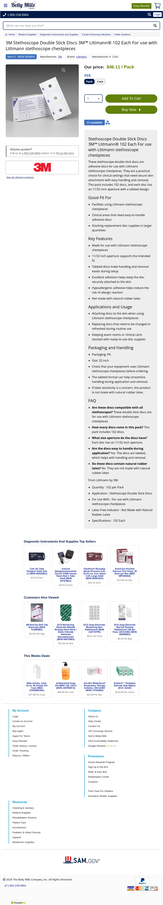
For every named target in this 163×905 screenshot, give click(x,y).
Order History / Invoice (24, 746)
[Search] (155, 25)
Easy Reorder (19, 741)
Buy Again (17, 731)
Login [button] (157, 14)
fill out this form (65, 153)
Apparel (16, 837)
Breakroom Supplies (23, 842)
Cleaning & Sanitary (23, 808)
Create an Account (22, 721)
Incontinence (19, 827)
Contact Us (94, 726)
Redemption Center (98, 776)
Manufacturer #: (101, 56)
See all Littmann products (20, 177)
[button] (149, 14)
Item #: (12, 56)
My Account (18, 726)
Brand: (71, 56)
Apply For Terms (21, 736)
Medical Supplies (21, 812)
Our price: (94, 67)
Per (87, 75)
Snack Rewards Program (101, 762)
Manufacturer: (48, 56)
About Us (93, 716)
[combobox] (93, 98)
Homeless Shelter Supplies (102, 796)
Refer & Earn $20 (97, 772)
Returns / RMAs (21, 755)
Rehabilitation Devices (24, 817)
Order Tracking (20, 750)
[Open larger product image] (42, 100)
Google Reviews (97, 746)
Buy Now (131, 110)
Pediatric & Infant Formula (26, 832)
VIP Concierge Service (100, 731)
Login (15, 716)
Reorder (141, 5)
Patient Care (19, 822)
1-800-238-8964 (31, 153)
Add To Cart (131, 98)
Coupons (93, 781)
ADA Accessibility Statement (103, 741)
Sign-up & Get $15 (98, 767)
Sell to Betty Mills (97, 736)
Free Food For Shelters (100, 791)
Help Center (94, 721)
